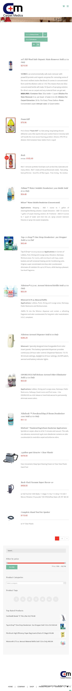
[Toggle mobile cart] (64, 6)
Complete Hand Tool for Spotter (35, 512)
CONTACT (58, 687)
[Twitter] (29, 599)
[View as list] (38, 45)
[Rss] (23, 599)
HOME (10, 687)
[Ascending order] (45, 34)
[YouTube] (42, 599)
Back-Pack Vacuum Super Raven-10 (37, 482)
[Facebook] (16, 599)
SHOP (32, 687)
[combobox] (36, 583)
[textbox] (36, 583)
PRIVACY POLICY (44, 687)
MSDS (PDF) (25, 94)
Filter (11, 567)
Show (31, 39)
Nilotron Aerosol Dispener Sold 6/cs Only (39, 334)
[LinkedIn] (49, 599)
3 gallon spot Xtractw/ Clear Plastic (37, 452)
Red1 (23, 155)
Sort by (32, 34)
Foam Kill (25, 119)
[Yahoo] (55, 599)
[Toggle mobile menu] (68, 6)
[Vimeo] (36, 599)
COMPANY (21, 687)
